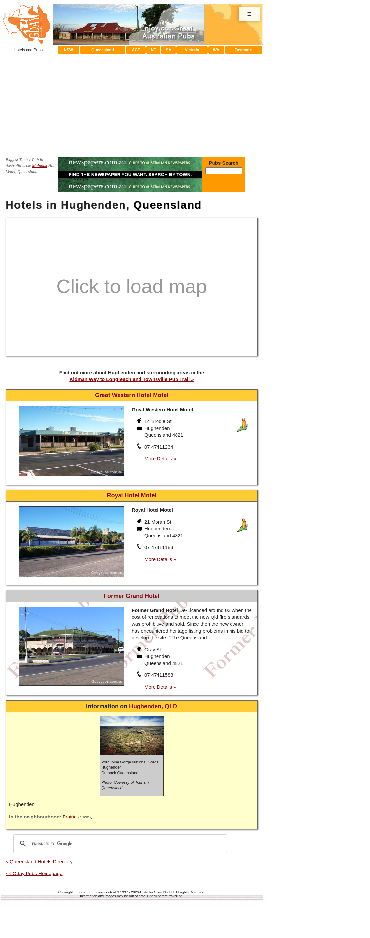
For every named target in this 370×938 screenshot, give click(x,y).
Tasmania (243, 50)
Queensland (102, 50)
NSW (68, 50)
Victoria (192, 50)
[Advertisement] (132, 103)
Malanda (39, 165)
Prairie (70, 816)
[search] (119, 844)
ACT (136, 50)
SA (169, 50)
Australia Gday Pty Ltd (156, 892)
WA (216, 50)
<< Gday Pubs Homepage (34, 873)
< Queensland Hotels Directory (39, 861)
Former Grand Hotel (131, 596)
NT (153, 50)
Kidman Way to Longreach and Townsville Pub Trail (129, 379)
